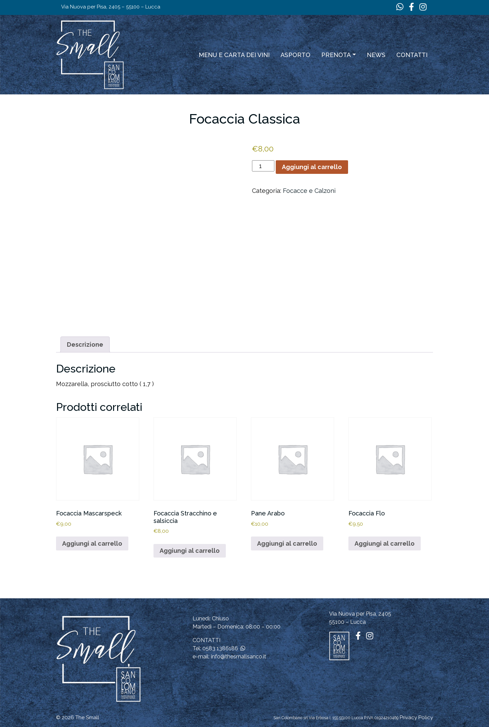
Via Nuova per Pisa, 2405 (360, 614)
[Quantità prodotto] (263, 165)
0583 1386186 (220, 648)
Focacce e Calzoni (309, 190)
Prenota (336, 54)
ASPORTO (295, 54)
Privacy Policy (416, 717)
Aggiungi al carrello (312, 166)
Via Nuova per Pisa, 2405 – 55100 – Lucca (110, 7)
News (376, 54)
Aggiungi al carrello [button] (92, 543)
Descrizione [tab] (85, 344)
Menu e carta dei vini (234, 54)
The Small (87, 717)
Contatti (412, 54)
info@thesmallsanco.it (238, 656)
